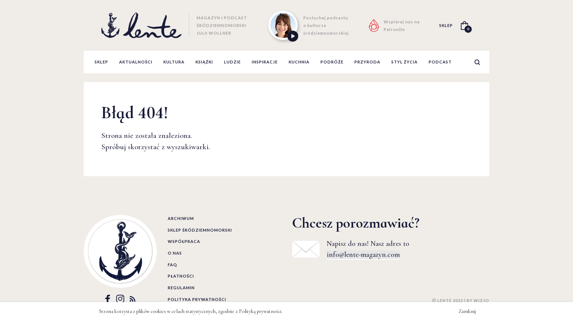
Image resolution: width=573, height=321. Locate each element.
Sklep (101, 61)
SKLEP (446, 25)
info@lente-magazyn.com (363, 254)
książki (204, 61)
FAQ (172, 264)
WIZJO (481, 300)
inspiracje (265, 61)
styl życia (404, 61)
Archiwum (181, 218)
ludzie (232, 61)
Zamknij (467, 311)
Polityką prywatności (260, 311)
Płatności (181, 276)
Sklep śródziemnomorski (200, 230)
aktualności (135, 61)
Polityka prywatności (197, 299)
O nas (175, 253)
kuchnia (299, 61)
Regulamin (181, 287)
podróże (332, 61)
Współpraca (184, 241)
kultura (174, 61)
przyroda (367, 61)
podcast (440, 61)
